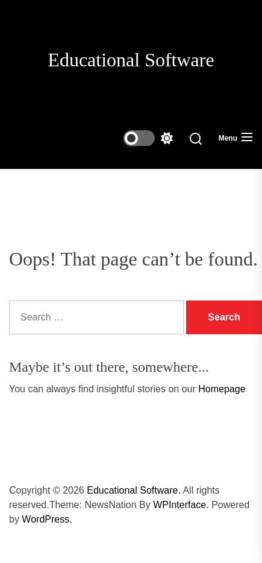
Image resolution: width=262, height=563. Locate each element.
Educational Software (131, 60)
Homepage (221, 389)
